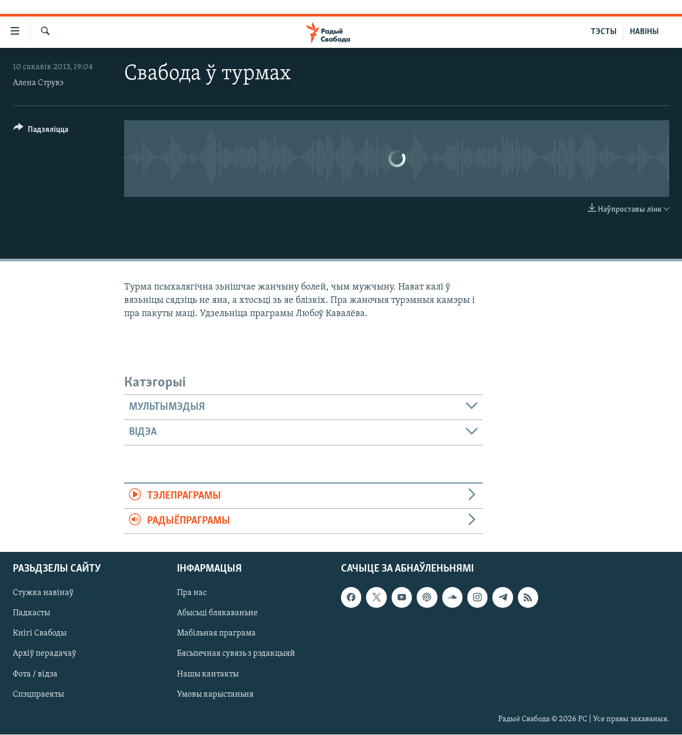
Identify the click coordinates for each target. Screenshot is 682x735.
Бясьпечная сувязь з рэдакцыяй (236, 654)
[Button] (40, 131)
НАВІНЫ (644, 32)
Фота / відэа (35, 674)
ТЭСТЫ (603, 32)
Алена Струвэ (38, 83)
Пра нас (192, 593)
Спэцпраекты (38, 694)
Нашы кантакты (208, 674)
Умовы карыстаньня (215, 694)
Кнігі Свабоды (40, 634)
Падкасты (31, 613)
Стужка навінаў (43, 593)
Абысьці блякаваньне (217, 613)
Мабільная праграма (216, 634)
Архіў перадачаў (44, 654)
